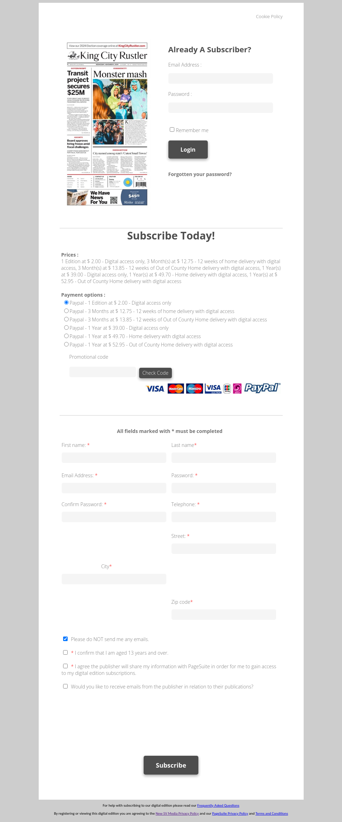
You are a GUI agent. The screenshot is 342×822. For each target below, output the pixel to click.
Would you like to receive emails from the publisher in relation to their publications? (162, 686)
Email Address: (80, 475)
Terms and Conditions (272, 813)
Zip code (183, 602)
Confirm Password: (85, 504)
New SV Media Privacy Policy (177, 813)
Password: (185, 475)
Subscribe (171, 765)
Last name (185, 445)
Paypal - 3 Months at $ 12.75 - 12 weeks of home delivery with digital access (152, 311)
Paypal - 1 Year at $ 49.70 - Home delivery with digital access (135, 336)
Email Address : (185, 64)
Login (188, 149)
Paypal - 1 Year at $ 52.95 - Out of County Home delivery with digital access (151, 344)
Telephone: (186, 504)
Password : (180, 94)
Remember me (192, 130)
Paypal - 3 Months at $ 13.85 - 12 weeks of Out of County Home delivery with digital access (168, 319)
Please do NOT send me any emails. (110, 639)
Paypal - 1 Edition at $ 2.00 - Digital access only (121, 302)
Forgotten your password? (200, 174)
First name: (76, 445)
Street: (181, 536)
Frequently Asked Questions (218, 805)
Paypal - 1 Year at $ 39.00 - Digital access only (119, 328)
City (107, 566)
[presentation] (115, 719)
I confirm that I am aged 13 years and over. (120, 652)
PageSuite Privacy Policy (230, 813)
